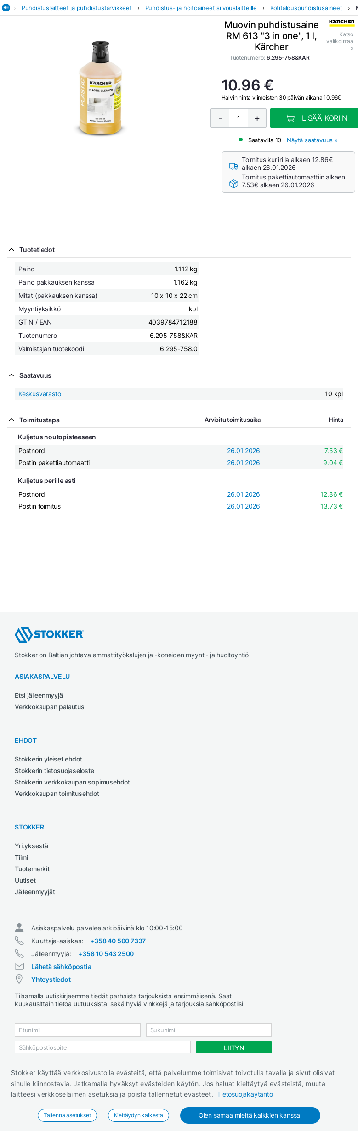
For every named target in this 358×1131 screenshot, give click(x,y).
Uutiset (25, 880)
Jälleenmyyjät (35, 892)
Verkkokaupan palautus (50, 707)
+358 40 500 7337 (118, 941)
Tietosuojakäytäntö (245, 1094)
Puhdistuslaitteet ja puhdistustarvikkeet (77, 7)
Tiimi (21, 857)
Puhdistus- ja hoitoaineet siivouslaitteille (201, 7)
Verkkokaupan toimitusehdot (57, 793)
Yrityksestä (31, 846)
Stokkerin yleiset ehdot (48, 759)
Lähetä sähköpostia (61, 966)
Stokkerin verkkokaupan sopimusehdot (72, 782)
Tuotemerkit (32, 869)
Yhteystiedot (51, 979)
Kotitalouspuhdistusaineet (306, 7)
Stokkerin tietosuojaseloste (54, 770)
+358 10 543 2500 (106, 953)
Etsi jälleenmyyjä (39, 695)
